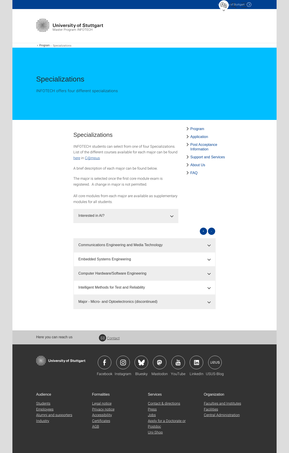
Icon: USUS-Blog (215, 362)
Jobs (152, 414)
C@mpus (92, 157)
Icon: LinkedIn (196, 362)
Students (43, 403)
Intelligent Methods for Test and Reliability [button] (111, 287)
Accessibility (102, 414)
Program (44, 45)
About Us (197, 165)
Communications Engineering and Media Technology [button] (120, 245)
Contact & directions (164, 403)
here (76, 157)
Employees (45, 409)
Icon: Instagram (123, 362)
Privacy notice (103, 409)
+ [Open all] (203, 231)
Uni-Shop (155, 432)
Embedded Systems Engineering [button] (104, 259)
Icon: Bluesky (141, 362)
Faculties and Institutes (222, 403)
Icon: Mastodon (159, 362)
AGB (95, 426)
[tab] (126, 216)
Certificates (101, 420)
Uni (231, 4)
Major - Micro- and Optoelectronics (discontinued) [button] (117, 302)
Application (199, 137)
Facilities (211, 409)
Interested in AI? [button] (91, 215)
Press (152, 409)
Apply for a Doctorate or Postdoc (167, 423)
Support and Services (207, 157)
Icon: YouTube (178, 362)
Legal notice (102, 403)
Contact (109, 338)
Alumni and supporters (54, 414)
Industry (42, 420)
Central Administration (222, 414)
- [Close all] (211, 231)
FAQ (194, 173)
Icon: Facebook (104, 362)
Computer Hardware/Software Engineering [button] (112, 273)
